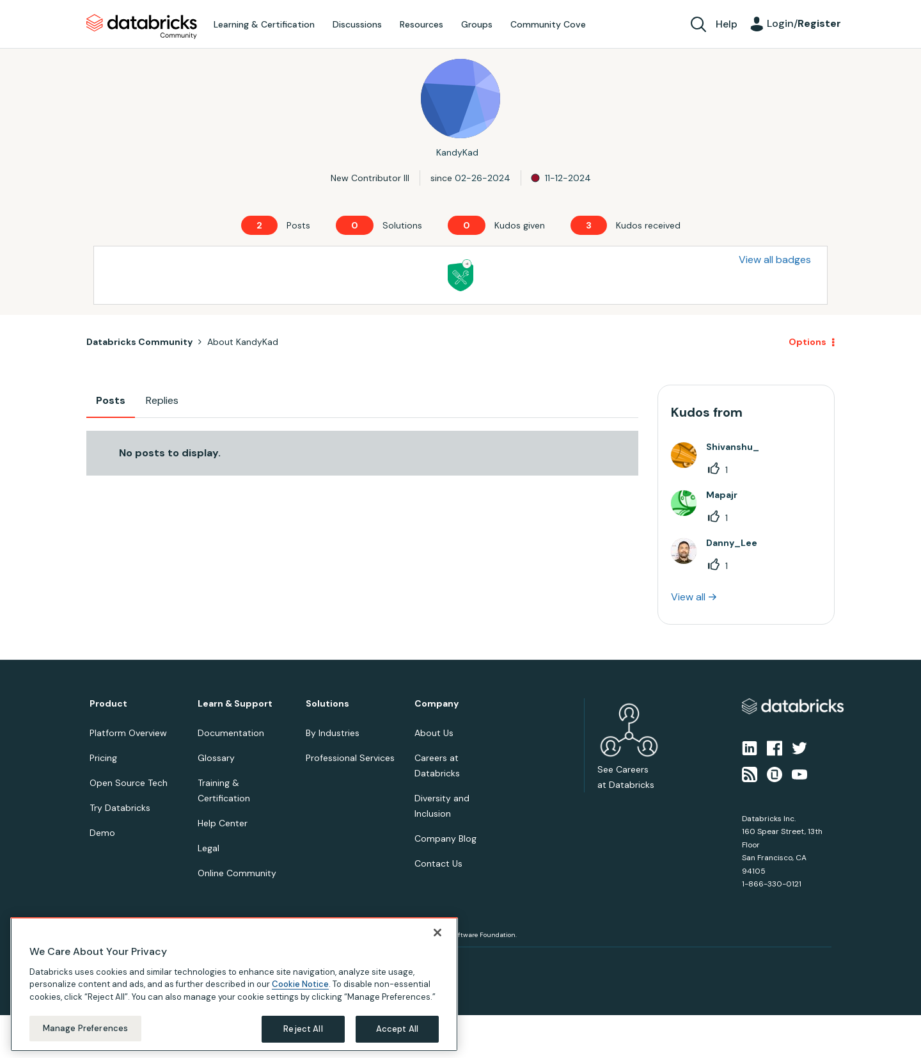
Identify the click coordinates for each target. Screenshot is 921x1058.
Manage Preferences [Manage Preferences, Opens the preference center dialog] (85, 1028)
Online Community (237, 873)
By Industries (332, 733)
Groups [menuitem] (476, 24)
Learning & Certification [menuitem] (264, 24)
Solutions (327, 703)
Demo (102, 832)
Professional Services (350, 758)
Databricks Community (142, 27)
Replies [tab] (162, 400)
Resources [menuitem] (421, 24)
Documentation (231, 733)
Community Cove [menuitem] (548, 24)
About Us (433, 733)
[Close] (437, 932)
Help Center (223, 823)
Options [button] (807, 342)
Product (108, 703)
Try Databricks (120, 808)
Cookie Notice (300, 984)
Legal (208, 848)
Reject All (302, 1028)
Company (436, 703)
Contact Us (438, 863)
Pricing (103, 758)
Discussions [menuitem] (357, 24)
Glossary (216, 758)
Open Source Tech (129, 783)
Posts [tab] (110, 400)
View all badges (775, 259)
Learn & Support (235, 703)
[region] (234, 984)
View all (688, 597)
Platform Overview (128, 733)
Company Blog (445, 838)
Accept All (397, 1028)
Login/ (804, 23)
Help (726, 24)
